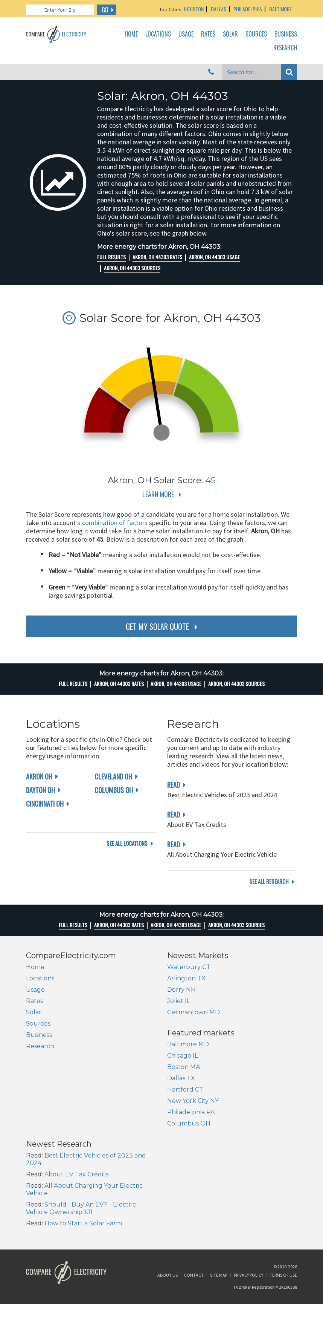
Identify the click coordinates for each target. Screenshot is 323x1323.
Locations (158, 34)
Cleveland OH (113, 776)
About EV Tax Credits (218, 1109)
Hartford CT (44, 1135)
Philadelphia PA (49, 1158)
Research (285, 48)
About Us (167, 1225)
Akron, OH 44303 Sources (132, 268)
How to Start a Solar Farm (224, 1158)
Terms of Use (283, 1225)
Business (285, 34)
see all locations (127, 890)
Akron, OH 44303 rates (157, 257)
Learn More (158, 494)
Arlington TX (186, 987)
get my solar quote (157, 626)
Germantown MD (193, 1021)
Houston (194, 9)
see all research (269, 890)
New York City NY (52, 1147)
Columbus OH (113, 790)
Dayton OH (40, 790)
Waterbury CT (188, 976)
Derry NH (181, 998)
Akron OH (39, 776)
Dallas (218, 9)
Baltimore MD (47, 1090)
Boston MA (42, 1113)
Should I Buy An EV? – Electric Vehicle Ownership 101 (222, 1143)
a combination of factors (112, 522)
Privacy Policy (248, 1225)
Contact (194, 1225)
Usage (185, 34)
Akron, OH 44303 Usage (214, 257)
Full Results (111, 257)
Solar (230, 34)
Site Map (218, 1225)
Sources (256, 34)
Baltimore (280, 9)
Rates (208, 34)
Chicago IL (41, 1102)
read (173, 785)
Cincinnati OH (45, 803)
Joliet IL (178, 1010)
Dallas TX (40, 1124)
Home (131, 34)
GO (105, 9)
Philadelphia (247, 9)
